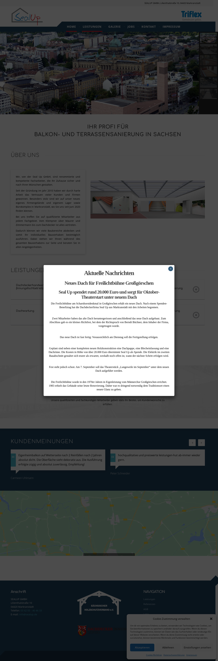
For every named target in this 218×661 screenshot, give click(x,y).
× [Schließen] (171, 269)
